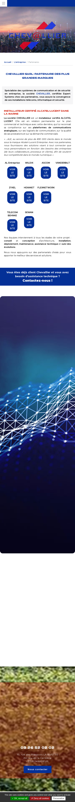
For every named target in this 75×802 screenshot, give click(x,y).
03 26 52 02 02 (37, 747)
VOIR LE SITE (12, 172)
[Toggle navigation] (3, 3)
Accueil (7, 62)
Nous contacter (38, 769)
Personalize (58, 798)
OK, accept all (19, 798)
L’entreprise (20, 62)
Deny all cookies (40, 798)
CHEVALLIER (43, 93)
